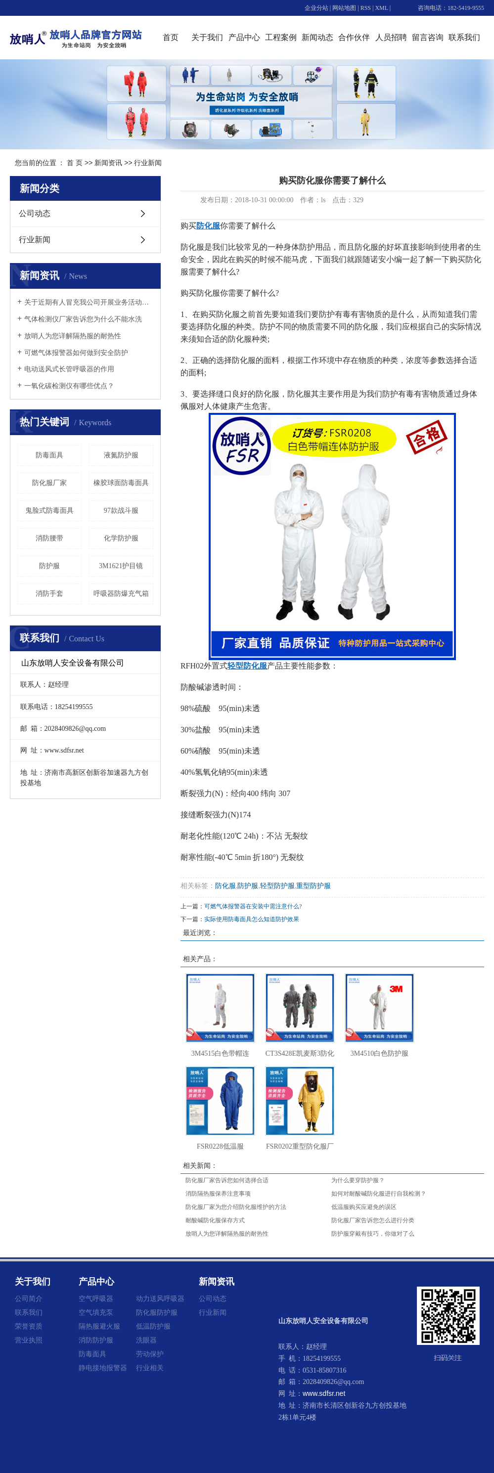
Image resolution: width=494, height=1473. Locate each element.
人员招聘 (391, 37)
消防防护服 (96, 1340)
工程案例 (281, 37)
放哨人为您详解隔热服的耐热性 (72, 336)
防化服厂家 (49, 483)
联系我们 (464, 37)
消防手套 (49, 593)
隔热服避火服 (99, 1326)
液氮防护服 (121, 455)
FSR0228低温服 (220, 1146)
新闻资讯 (108, 163)
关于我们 (207, 37)
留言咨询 (428, 37)
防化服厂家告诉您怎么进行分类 (372, 1220)
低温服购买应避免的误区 (364, 1207)
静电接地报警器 (103, 1368)
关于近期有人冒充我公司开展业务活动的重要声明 (88, 302)
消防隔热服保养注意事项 (218, 1193)
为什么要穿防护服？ (358, 1180)
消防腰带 (49, 538)
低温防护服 (153, 1326)
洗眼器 (146, 1340)
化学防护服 (121, 538)
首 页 (75, 163)
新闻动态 (317, 37)
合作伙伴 (354, 37)
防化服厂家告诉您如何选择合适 (227, 1180)
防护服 (49, 566)
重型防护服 (313, 886)
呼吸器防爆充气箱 (121, 593)
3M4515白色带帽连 (220, 1053)
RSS (365, 7)
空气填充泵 (96, 1312)
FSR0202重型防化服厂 (300, 1146)
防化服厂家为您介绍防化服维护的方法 (235, 1207)
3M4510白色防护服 (379, 1053)
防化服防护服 (157, 1312)
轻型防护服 (277, 886)
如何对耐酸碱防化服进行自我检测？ (378, 1193)
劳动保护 (150, 1354)
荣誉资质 (29, 1326)
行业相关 (150, 1368)
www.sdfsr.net (324, 1393)
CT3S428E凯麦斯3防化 (300, 1053)
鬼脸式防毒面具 (49, 510)
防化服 (225, 886)
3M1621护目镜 (121, 566)
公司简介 (29, 1298)
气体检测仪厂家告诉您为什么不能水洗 (83, 319)
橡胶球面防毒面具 (121, 483)
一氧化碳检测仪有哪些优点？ (69, 386)
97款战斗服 (121, 510)
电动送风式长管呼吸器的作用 (69, 369)
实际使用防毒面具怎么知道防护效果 (251, 919)
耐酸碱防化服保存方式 (215, 1220)
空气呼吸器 (96, 1298)
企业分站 (316, 7)
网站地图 (344, 7)
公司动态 (34, 213)
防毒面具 (49, 455)
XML (381, 7)
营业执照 (29, 1340)
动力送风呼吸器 (160, 1298)
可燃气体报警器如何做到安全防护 (76, 353)
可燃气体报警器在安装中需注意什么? (253, 906)
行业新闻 (148, 163)
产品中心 (244, 37)
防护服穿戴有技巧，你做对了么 (372, 1233)
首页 (171, 37)
